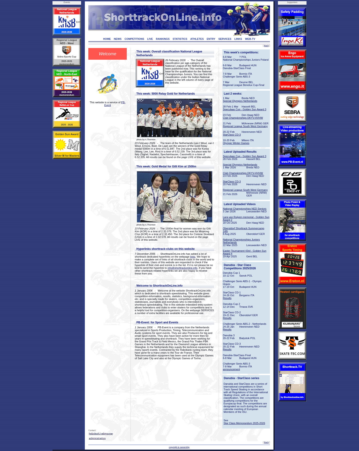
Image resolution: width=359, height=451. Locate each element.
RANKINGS (163, 38)
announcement (231, 369)
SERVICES (224, 38)
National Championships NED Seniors (244, 208)
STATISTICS (180, 38)
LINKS (238, 38)
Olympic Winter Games (236, 143)
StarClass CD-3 (232, 134)
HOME (107, 38)
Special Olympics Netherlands (240, 101)
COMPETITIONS (134, 38)
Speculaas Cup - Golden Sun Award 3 (244, 109)
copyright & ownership (179, 447)
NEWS (118, 38)
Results (227, 298)
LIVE (150, 38)
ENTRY (211, 38)
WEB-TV (250, 38)
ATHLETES (197, 38)
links (192, 256)
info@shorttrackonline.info (182, 267)
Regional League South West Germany (245, 126)
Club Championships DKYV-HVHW (243, 117)
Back (266, 45)
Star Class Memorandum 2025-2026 (244, 423)
